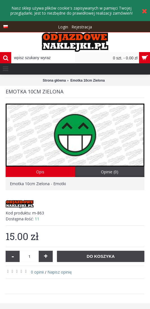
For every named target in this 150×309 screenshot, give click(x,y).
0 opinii (37, 272)
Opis (40, 171)
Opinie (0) (109, 171)
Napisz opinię (59, 272)
